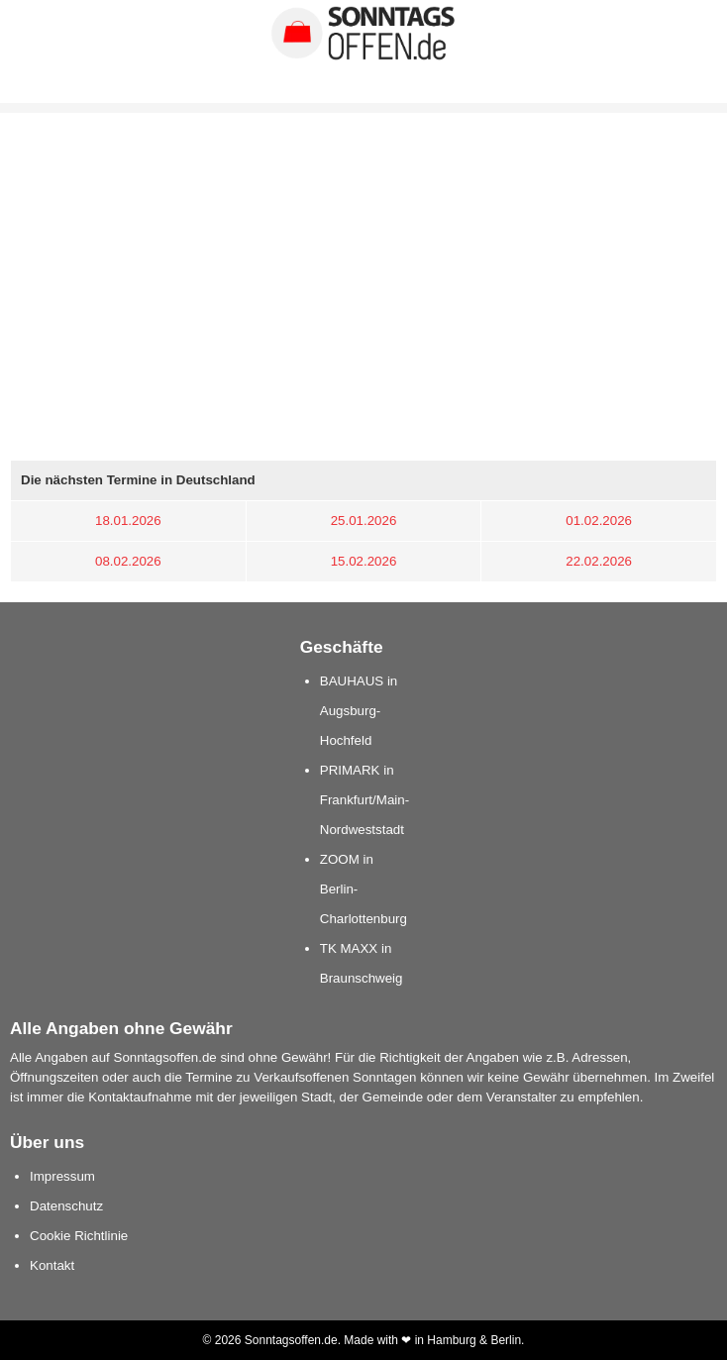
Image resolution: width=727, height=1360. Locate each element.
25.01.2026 (364, 520)
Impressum (62, 1176)
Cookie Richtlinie (79, 1235)
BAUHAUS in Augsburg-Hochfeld (359, 711)
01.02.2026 (599, 520)
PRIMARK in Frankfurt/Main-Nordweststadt (364, 800)
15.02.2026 (364, 561)
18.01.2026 (128, 520)
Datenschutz (66, 1206)
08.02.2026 (128, 561)
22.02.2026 (599, 561)
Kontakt (52, 1265)
